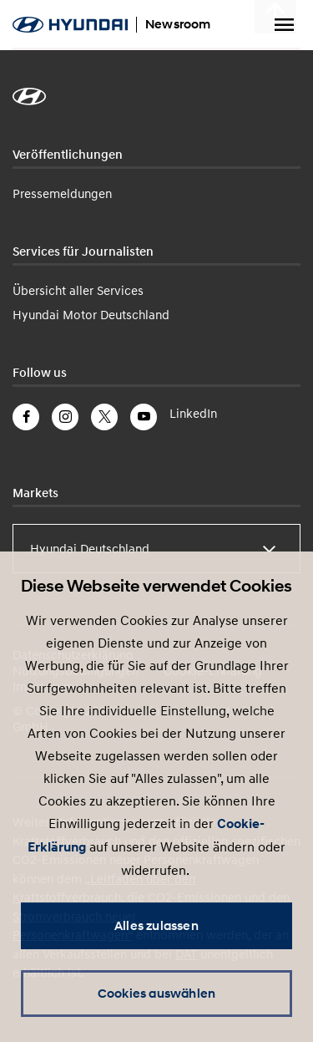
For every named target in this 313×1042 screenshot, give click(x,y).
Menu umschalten (283, 25)
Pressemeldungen (62, 193)
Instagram (65, 417)
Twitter (104, 417)
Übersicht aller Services (78, 289)
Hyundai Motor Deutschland (91, 314)
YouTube (143, 417)
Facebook (26, 417)
